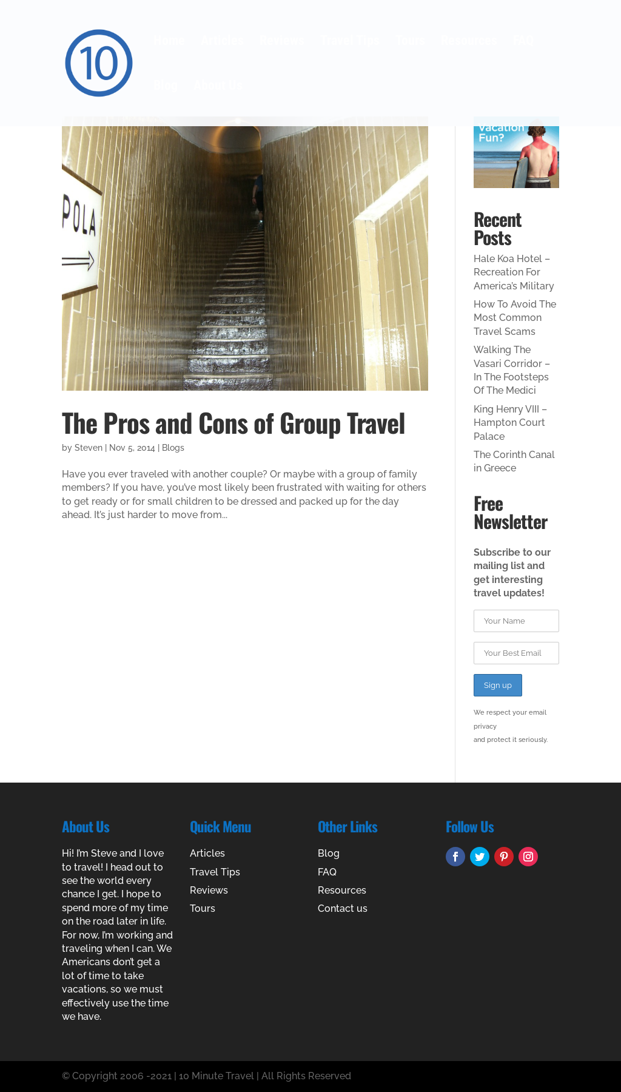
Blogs (173, 448)
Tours (410, 42)
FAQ (523, 42)
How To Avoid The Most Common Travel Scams (515, 317)
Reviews (282, 42)
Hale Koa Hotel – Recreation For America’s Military (514, 272)
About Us (218, 87)
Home (169, 42)
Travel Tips (350, 42)
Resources (469, 42)
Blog (165, 87)
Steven (88, 448)
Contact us (343, 908)
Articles (222, 42)
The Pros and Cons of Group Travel (233, 422)
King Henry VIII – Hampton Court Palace (510, 422)
